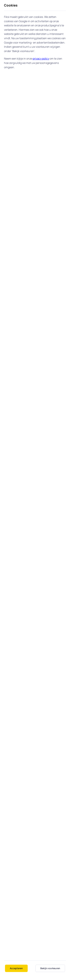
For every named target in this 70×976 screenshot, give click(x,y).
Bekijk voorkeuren (50, 968)
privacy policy (41, 58)
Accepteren (16, 968)
